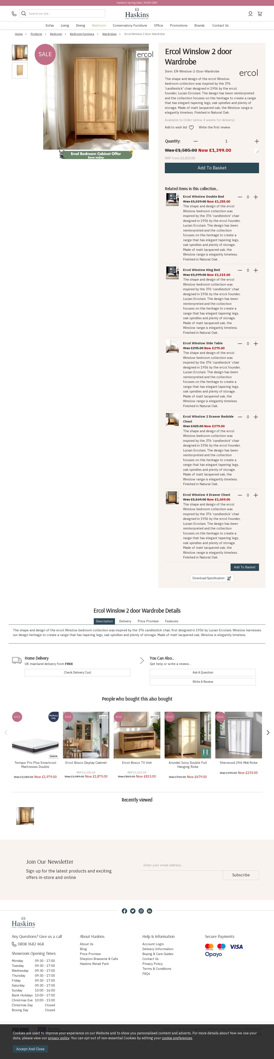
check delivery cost (77, 672)
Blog (83, 949)
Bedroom (99, 25)
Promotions (179, 25)
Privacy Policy (152, 964)
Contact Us (220, 25)
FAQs (146, 974)
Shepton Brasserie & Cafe (99, 959)
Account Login (153, 944)
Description (104, 621)
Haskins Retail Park (94, 964)
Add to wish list (179, 127)
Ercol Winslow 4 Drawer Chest (206, 495)
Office (158, 25)
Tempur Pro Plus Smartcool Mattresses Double (35, 765)
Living (65, 25)
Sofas (50, 25)
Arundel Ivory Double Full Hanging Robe (188, 765)
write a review (203, 682)
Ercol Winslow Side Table (203, 343)
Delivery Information (157, 949)
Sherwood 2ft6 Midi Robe (239, 763)
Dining (80, 25)
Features (171, 621)
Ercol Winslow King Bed (201, 270)
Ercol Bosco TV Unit (137, 763)
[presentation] (5, 732)
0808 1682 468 (28, 943)
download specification (212, 578)
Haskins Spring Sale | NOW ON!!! (137, 3)
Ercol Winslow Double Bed (203, 196)
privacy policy (58, 1038)
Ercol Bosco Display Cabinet (86, 763)
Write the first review (214, 127)
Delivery (125, 621)
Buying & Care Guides (157, 954)
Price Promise (148, 621)
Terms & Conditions (156, 969)
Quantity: (172, 141)
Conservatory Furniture (130, 25)
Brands (199, 25)
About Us (86, 944)
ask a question (203, 672)
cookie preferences (177, 1038)
